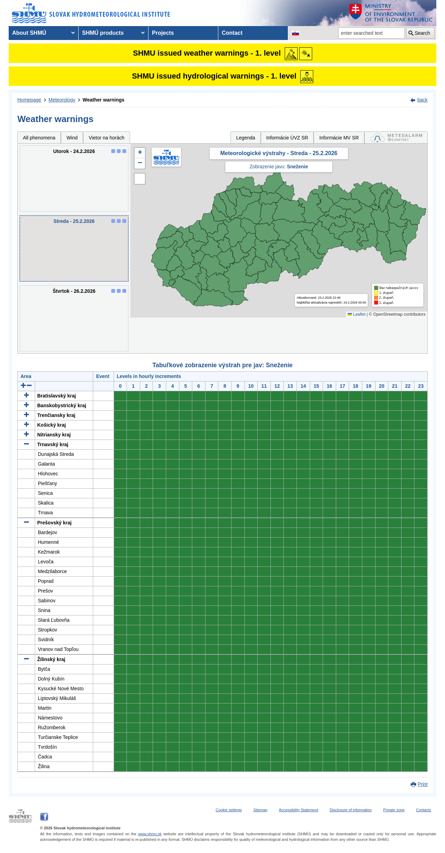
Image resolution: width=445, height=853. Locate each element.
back (422, 100)
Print (423, 784)
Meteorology (62, 100)
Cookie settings (229, 810)
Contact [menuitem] (232, 33)
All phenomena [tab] (39, 137)
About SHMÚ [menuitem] (29, 33)
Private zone (393, 810)
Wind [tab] (72, 137)
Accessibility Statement (298, 810)
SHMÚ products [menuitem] (103, 33)
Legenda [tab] (245, 137)
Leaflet (356, 314)
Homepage (29, 100)
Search (422, 33)
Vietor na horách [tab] (106, 137)
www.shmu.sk (149, 834)
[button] (140, 153)
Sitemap (260, 810)
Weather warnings (103, 100)
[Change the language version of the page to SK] (295, 33)
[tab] (396, 137)
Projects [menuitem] (163, 33)
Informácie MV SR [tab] (339, 137)
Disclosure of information (351, 810)
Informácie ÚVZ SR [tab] (287, 137)
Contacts (423, 810)
